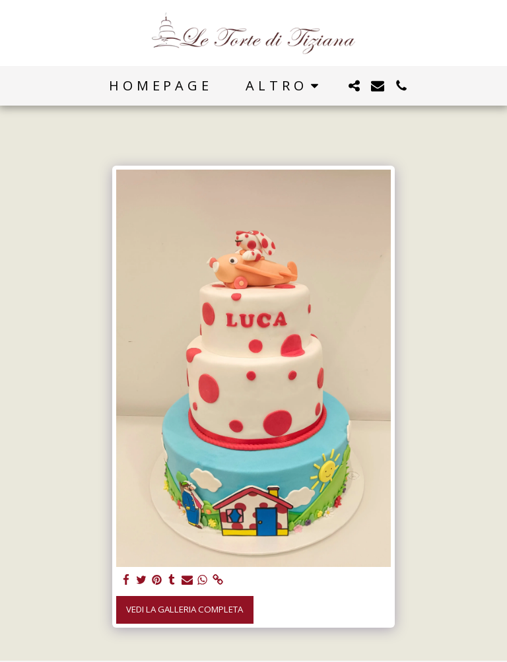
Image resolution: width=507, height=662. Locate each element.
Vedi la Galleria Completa (184, 609)
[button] (354, 85)
